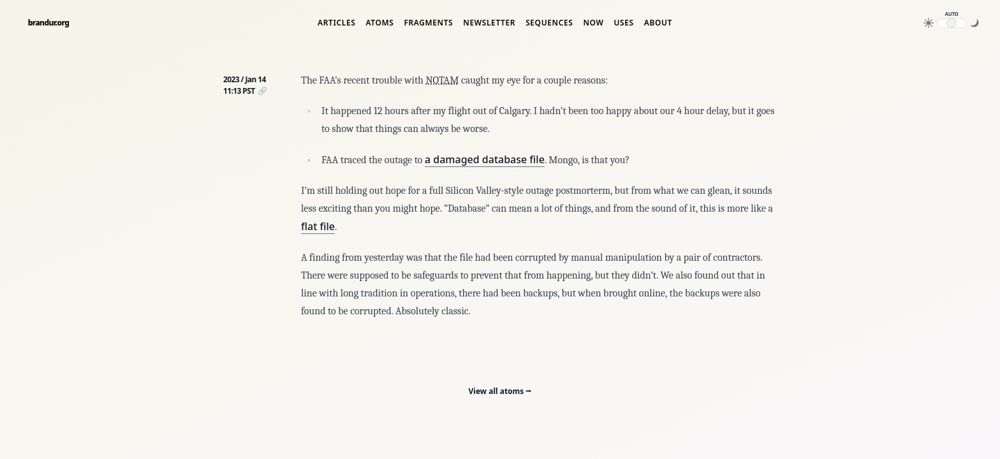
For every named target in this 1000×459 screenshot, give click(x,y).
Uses (623, 23)
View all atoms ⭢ (500, 391)
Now (593, 23)
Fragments (428, 23)
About (658, 23)
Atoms (379, 23)
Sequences (549, 23)
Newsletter (489, 23)
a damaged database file (485, 159)
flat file (318, 226)
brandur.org (49, 23)
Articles (336, 23)
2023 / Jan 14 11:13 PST (244, 85)
